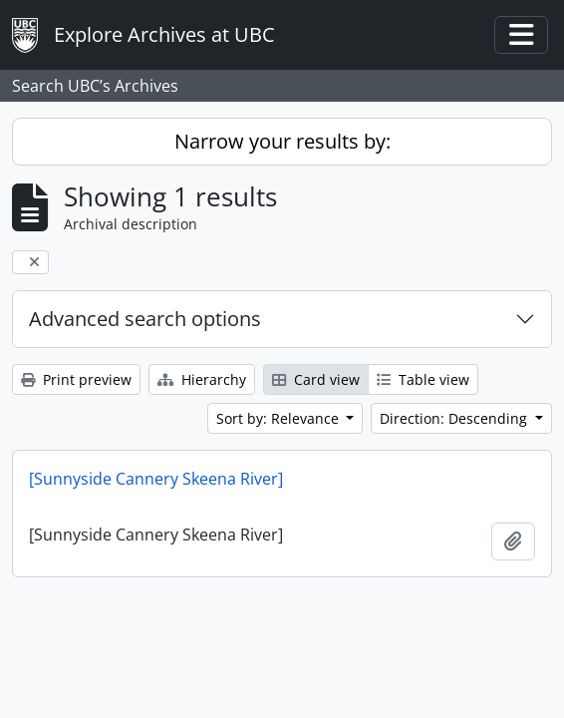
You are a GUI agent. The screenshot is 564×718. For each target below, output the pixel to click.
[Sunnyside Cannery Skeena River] (156, 479)
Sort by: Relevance (279, 418)
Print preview (76, 379)
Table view (423, 379)
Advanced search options (145, 318)
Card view (316, 379)
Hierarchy (201, 379)
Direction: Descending (455, 418)
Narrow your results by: (282, 141)
